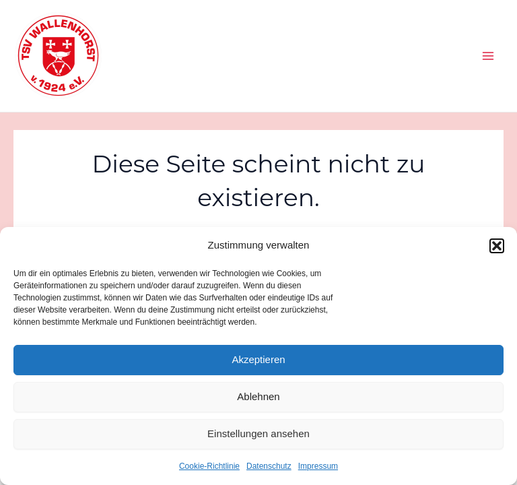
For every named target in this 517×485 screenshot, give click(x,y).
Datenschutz (268, 466)
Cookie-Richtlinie (209, 466)
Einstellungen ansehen (258, 433)
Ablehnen (258, 396)
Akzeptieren (258, 359)
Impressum (318, 466)
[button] (497, 246)
